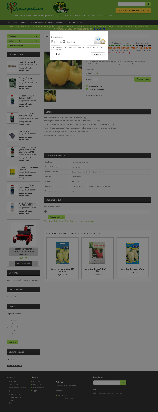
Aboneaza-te (98, 54)
